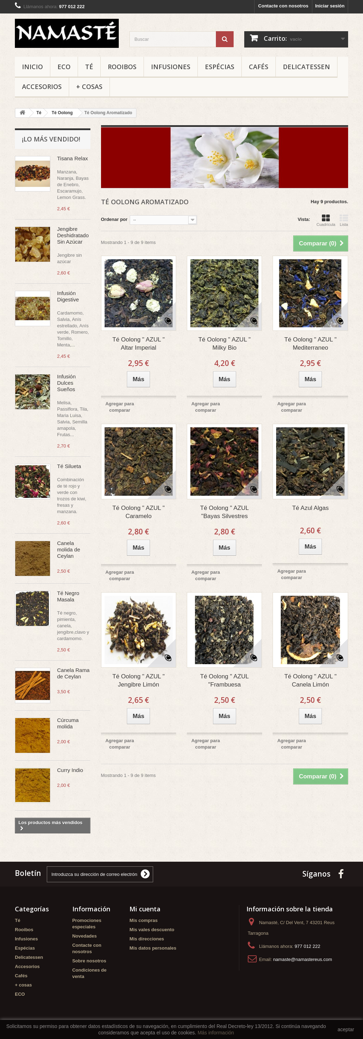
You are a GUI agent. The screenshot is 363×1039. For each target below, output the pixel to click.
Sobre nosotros (89, 960)
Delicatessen (306, 66)
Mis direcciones (146, 938)
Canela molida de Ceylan (68, 549)
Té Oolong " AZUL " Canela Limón (310, 680)
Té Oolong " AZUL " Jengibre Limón (138, 680)
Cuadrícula (326, 220)
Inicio (32, 66)
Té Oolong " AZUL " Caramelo (138, 512)
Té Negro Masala (68, 596)
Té (89, 66)
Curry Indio (70, 770)
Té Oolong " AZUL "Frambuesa (224, 680)
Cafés (258, 66)
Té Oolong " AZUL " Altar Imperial (138, 343)
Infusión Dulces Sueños (66, 382)
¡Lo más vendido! (51, 139)
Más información (215, 1032)
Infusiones (170, 66)
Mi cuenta (145, 909)
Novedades (84, 936)
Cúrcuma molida (68, 723)
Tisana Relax (72, 158)
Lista (344, 220)
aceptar (345, 1029)
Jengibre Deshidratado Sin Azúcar (73, 235)
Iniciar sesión (330, 6)
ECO (64, 66)
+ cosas (89, 86)
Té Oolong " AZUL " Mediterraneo (310, 343)
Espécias (219, 66)
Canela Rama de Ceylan (73, 673)
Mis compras (143, 920)
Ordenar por (114, 219)
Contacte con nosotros (283, 6)
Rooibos (122, 66)
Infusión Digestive (68, 296)
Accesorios (42, 86)
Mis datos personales (152, 948)
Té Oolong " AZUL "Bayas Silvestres (224, 512)
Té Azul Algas (310, 508)
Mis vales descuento (151, 929)
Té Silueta (69, 466)
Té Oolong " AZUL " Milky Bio (224, 343)
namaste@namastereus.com (302, 959)
